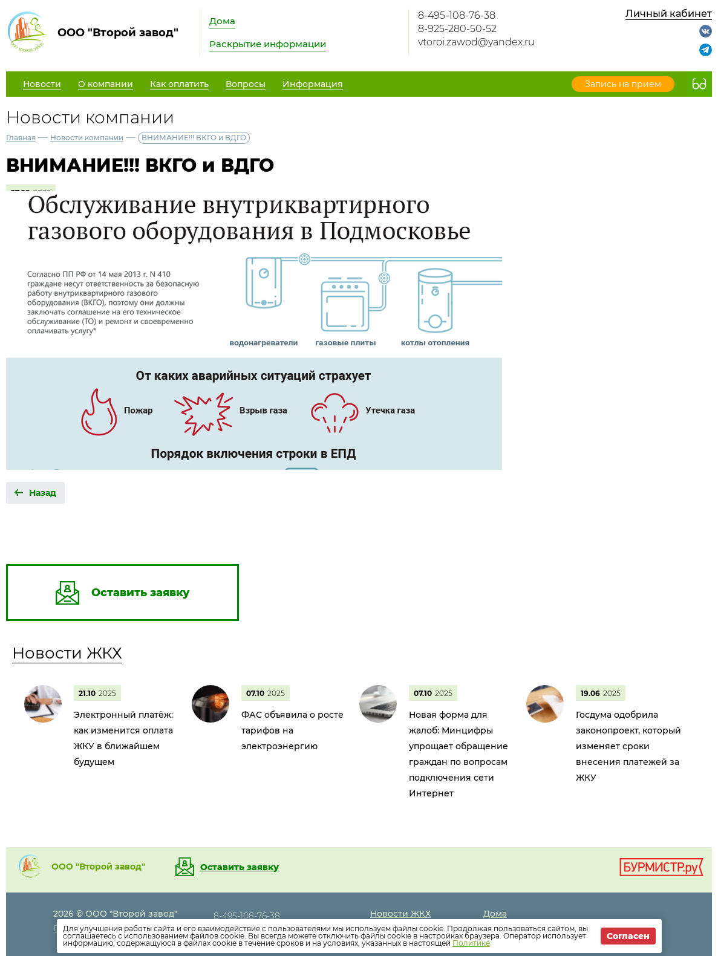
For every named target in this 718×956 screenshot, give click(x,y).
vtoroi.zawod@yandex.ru (476, 42)
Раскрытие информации (267, 44)
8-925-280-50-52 (457, 28)
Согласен (628, 936)
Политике (471, 943)
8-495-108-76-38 (456, 15)
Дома (222, 21)
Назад (42, 492)
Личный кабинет (668, 13)
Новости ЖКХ (67, 653)
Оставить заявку (239, 867)
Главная (21, 137)
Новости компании (86, 137)
